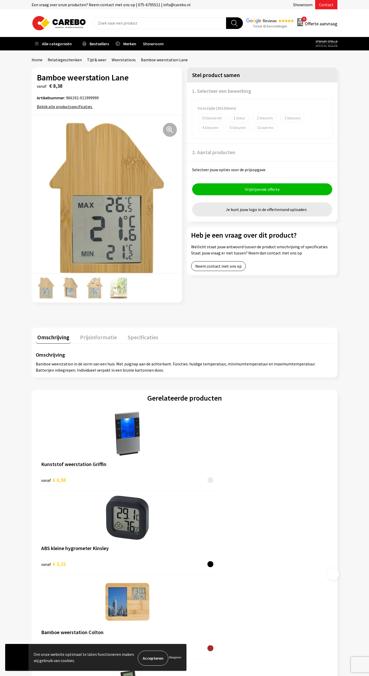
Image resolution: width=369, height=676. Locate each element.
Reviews (270, 20)
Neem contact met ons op (218, 267)
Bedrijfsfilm (201, 569)
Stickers (274, 577)
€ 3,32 (127, 478)
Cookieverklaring (130, 569)
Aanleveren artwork (132, 538)
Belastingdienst (129, 530)
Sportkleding (278, 554)
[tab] (52, 337)
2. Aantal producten (213, 152)
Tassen (273, 569)
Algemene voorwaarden (136, 554)
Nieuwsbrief (201, 577)
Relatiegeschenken (65, 59)
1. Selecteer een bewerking (221, 91)
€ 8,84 (276, 478)
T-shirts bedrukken (208, 554)
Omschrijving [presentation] (52, 335)
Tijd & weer (96, 59)
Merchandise (202, 561)
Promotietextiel (281, 530)
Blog (195, 546)
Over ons (198, 538)
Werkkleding (278, 538)
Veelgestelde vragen (133, 561)
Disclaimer (124, 593)
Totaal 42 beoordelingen (270, 26)
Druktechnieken (129, 585)
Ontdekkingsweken (208, 530)
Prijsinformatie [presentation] (94, 335)
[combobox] (159, 23)
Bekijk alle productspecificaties (66, 106)
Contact (326, 4)
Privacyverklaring (130, 577)
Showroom (303, 4)
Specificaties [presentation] (135, 335)
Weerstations (124, 59)
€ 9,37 (202, 478)
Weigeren (175, 658)
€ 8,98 (53, 478)
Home (37, 59)
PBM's (272, 546)
